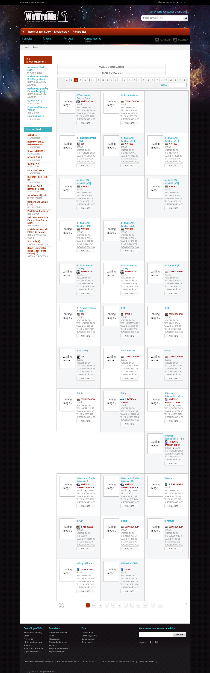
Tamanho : (85, 106)
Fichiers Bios (79, 30)
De (181, 2)
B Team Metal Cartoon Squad (83, 89)
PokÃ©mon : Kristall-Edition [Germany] (37, 229)
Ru (185, 2)
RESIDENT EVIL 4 (35, 115)
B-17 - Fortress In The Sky (84, 259)
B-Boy (123, 386)
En (167, 2)
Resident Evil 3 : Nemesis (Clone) (35, 185)
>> (160, 598)
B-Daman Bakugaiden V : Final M (174, 430)
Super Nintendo (34, 71)
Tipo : (86, 103)
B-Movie (168, 471)
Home (26, 45)
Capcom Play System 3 (37, 243)
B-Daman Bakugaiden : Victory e (174, 387)
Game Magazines (89, 628)
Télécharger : (85, 109)
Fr (171, 2)
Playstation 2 (33, 102)
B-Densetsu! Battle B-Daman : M (129, 472)
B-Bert (167, 343)
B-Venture (169, 513)
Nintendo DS (33, 111)
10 (145, 598)
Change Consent (146, 654)
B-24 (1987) (82, 343)
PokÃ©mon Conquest (38, 209)
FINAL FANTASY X (35, 169)
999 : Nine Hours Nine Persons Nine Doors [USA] (37, 219)
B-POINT (80, 513)
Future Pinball (173, 477)
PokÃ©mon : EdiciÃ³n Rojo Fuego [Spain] (37, 76)
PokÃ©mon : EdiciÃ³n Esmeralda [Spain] (37, 88)
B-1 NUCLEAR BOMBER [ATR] (127, 132)
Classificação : (85, 112)
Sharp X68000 (84, 519)
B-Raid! (123, 513)
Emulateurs (61, 30)
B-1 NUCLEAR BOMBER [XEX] (127, 217)
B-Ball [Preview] (127, 343)
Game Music (87, 634)
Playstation (33, 190)
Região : (172, 398)
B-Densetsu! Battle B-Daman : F (85, 472)
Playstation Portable (33, 640)
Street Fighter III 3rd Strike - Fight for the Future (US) (36, 249)
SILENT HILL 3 (33, 133)
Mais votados (158, 65)
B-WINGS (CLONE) (129, 556)
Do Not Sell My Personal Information (117, 654)
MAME (125, 562)
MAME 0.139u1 (85, 562)
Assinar (179, 627)
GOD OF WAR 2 (34, 99)
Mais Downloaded (87, 65)
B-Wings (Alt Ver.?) (85, 556)
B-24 (122, 301)
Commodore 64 (129, 94)
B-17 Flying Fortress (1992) (86, 302)
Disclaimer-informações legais (38, 654)
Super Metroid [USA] (36, 193)
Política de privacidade (68, 654)
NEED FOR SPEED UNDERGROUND (35, 141)
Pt (178, 2)
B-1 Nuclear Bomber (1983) (86, 132)
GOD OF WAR (33, 162)
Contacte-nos (89, 654)
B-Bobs (79, 386)
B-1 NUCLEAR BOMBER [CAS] (83, 217)
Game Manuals (88, 631)
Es (174, 2)
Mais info (85, 115)
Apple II (126, 307)
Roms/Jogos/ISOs (39, 30)
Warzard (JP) (33, 240)
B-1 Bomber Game (129, 88)
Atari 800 (126, 136)
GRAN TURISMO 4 (36, 149)
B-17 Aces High (171, 258)
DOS (80, 136)
